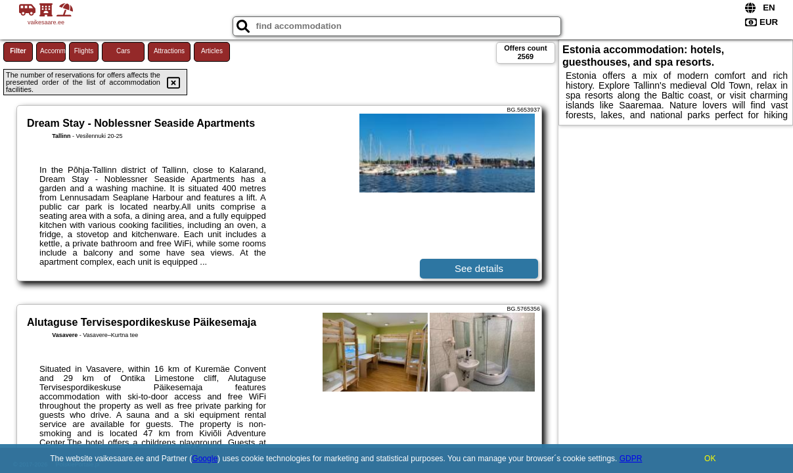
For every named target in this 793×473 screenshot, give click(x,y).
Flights (83, 51)
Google (204, 458)
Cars (123, 51)
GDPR (631, 458)
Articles (212, 51)
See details (479, 268)
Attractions (169, 51)
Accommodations (53, 51)
